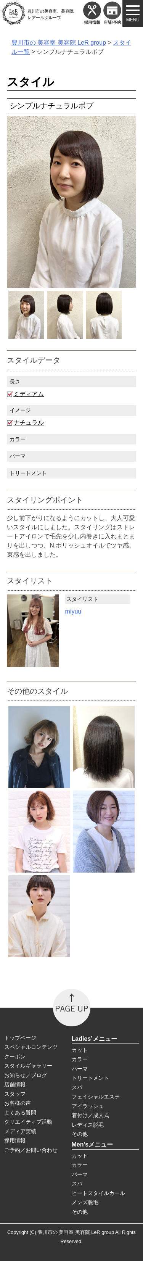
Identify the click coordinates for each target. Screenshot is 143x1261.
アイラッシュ (88, 1106)
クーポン (15, 1056)
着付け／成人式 (90, 1115)
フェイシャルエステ (96, 1097)
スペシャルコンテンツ (31, 1047)
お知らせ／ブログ (25, 1075)
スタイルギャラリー (28, 1066)
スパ (77, 1087)
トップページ (20, 1038)
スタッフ (15, 1094)
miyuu (73, 611)
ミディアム (28, 394)
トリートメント (90, 1078)
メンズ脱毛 (85, 1202)
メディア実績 (20, 1131)
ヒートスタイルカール (98, 1193)
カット (80, 1050)
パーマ (80, 1069)
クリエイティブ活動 (28, 1122)
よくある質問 (20, 1113)
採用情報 (15, 1140)
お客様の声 (17, 1103)
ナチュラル (28, 422)
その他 (80, 1134)
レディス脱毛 (88, 1125)
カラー (80, 1059)
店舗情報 (15, 1084)
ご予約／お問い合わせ (31, 1150)
